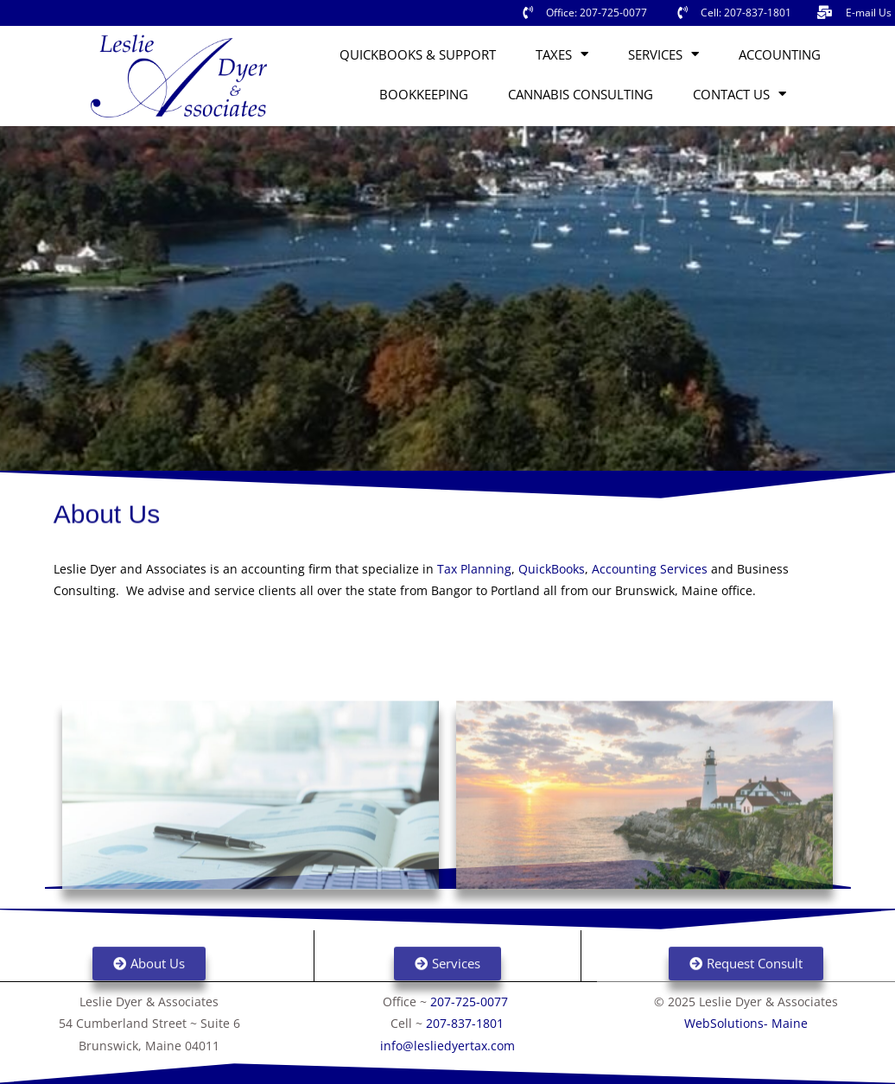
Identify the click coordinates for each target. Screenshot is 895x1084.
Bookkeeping (423, 94)
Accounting (780, 54)
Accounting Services (650, 569)
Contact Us (739, 94)
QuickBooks (551, 569)
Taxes (562, 54)
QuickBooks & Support (418, 54)
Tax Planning (474, 569)
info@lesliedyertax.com (447, 1045)
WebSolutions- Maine (746, 1023)
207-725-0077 (470, 1001)
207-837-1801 (465, 1023)
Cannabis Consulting (580, 94)
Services (663, 54)
